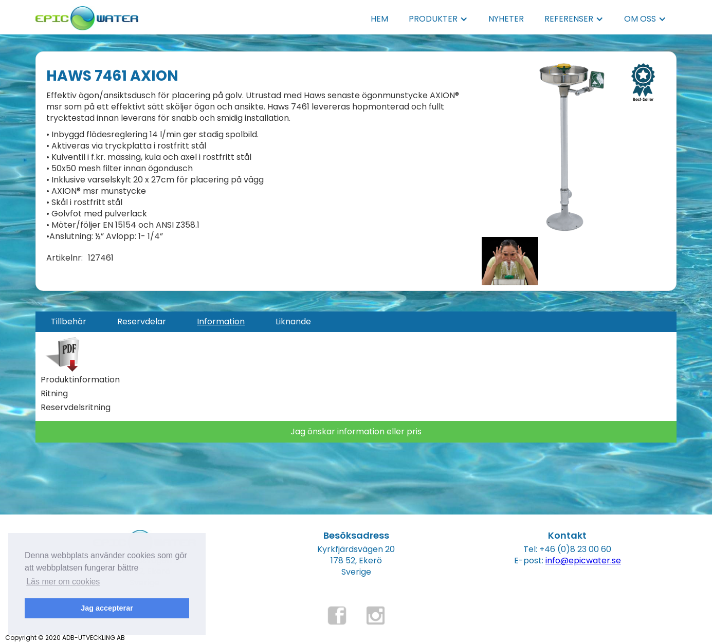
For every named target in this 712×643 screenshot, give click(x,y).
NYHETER (506, 19)
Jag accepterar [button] (107, 608)
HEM (379, 19)
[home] (86, 15)
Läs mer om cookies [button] (63, 581)
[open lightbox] (572, 147)
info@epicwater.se (583, 560)
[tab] (68, 321)
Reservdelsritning (76, 407)
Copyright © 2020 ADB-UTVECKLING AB (65, 637)
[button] (438, 19)
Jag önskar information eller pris (356, 431)
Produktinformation (80, 379)
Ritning (54, 393)
